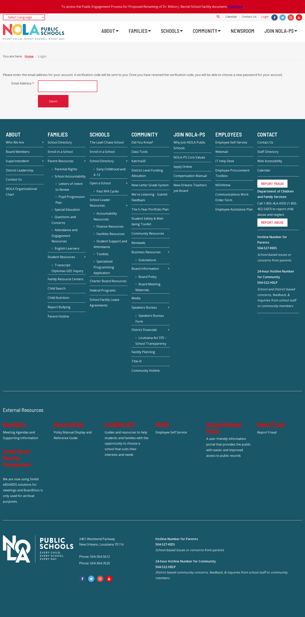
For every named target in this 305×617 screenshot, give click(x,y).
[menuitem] (110, 31)
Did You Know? (142, 142)
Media (135, 298)
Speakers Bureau (144, 307)
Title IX (136, 361)
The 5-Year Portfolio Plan (150, 209)
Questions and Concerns (64, 220)
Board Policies (69, 424)
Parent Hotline (58, 316)
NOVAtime (223, 185)
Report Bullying (59, 307)
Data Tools (139, 152)
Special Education (67, 209)
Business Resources (146, 252)
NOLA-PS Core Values (189, 157)
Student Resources (61, 257)
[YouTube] (299, 17)
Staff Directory (268, 152)
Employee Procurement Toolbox (232, 173)
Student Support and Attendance (110, 244)
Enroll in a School (60, 152)
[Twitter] (283, 17)
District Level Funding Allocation (147, 173)
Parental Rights (66, 169)
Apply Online (183, 166)
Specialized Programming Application (104, 267)
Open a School (100, 183)
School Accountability (70, 176)
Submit (53, 101)
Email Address (22, 83)
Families (58, 134)
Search (218, 16)
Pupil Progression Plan (70, 200)
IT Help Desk (224, 161)
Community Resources (147, 233)
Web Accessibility (269, 161)
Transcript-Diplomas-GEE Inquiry (67, 268)
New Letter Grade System (150, 185)
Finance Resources (110, 226)
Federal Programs (103, 290)
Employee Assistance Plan (234, 209)
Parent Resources (61, 161)
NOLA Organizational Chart (21, 192)
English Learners (67, 248)
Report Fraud (271, 424)
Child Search (57, 288)
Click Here (235, 6)
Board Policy (147, 277)
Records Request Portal (224, 427)
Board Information (145, 268)
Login (264, 16)
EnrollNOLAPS (120, 424)
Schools (100, 134)
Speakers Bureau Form (149, 318)
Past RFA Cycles (107, 191)
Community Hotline (145, 370)
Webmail (221, 152)
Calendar (231, 16)
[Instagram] (291, 17)
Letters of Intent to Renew (68, 187)
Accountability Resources (105, 216)
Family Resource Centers (65, 279)
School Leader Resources (100, 203)
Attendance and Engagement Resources (64, 236)
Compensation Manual (190, 176)
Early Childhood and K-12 (109, 172)
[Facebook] (274, 17)
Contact (267, 134)
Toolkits (102, 254)
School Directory (60, 142)
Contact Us (249, 16)
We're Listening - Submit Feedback (149, 197)
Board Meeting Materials (147, 287)
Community (144, 134)
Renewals (138, 243)
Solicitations (147, 260)
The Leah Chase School (107, 142)
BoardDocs (14, 424)
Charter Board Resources (108, 281)
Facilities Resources (110, 234)
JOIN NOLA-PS (189, 134)
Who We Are (15, 142)
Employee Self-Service (231, 142)
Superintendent (17, 161)
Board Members (18, 152)
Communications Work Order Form (232, 197)
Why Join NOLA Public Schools (189, 145)
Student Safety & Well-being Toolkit (147, 221)
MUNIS (162, 424)
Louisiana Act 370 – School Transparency (150, 341)
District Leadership (19, 170)
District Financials (144, 330)
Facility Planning (143, 352)
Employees (228, 134)
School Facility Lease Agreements (104, 302)
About (13, 134)
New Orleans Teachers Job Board (190, 188)
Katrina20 (138, 161)
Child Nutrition (58, 298)
